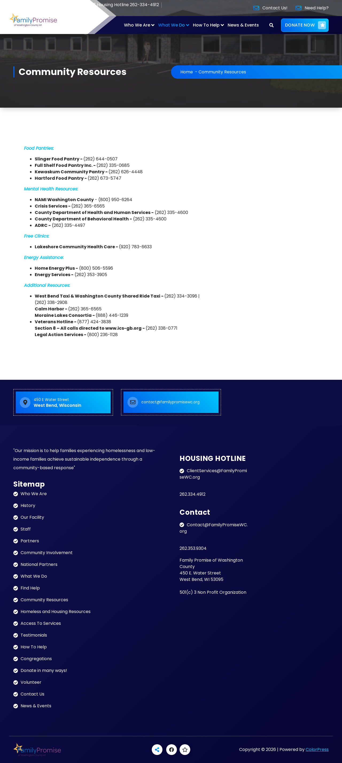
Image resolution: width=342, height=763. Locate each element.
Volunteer (31, 682)
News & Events (243, 25)
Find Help (30, 588)
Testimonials (34, 635)
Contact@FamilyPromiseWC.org (214, 528)
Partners (30, 541)
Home (186, 72)
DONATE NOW (305, 25)
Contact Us (32, 694)
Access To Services (41, 623)
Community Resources (44, 600)
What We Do (171, 25)
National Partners (39, 564)
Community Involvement (47, 553)
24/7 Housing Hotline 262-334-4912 (118, 5)
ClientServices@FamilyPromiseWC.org (213, 474)
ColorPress (317, 749)
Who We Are (137, 25)
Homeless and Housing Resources (56, 611)
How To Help (206, 25)
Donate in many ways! (44, 670)
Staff (26, 529)
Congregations (36, 659)
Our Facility (32, 517)
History (28, 505)
